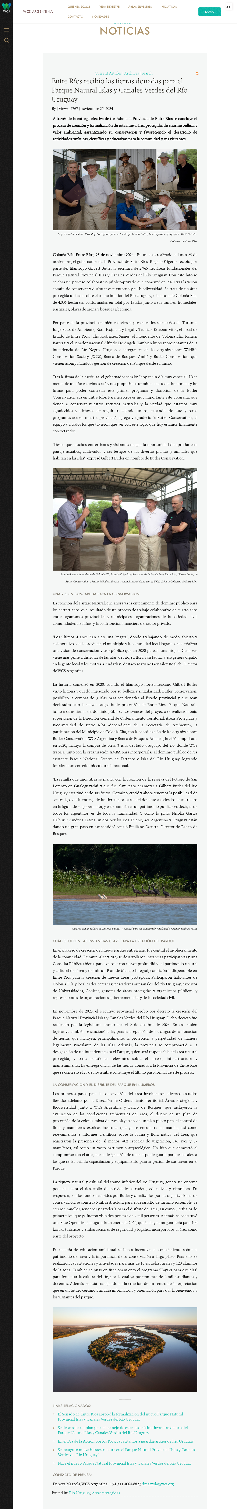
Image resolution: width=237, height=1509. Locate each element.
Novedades (100, 16)
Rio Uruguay (79, 1492)
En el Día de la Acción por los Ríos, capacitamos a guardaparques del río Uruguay (126, 1441)
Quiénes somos (79, 6)
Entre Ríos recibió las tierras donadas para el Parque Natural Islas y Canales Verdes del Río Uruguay (119, 90)
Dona (209, 11)
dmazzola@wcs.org (158, 1484)
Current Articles (108, 73)
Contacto (75, 16)
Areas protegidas (106, 1492)
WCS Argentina (38, 12)
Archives (131, 73)
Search (147, 73)
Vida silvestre (109, 6)
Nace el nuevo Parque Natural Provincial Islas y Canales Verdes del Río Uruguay (124, 1463)
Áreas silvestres (140, 6)
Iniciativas (169, 6)
